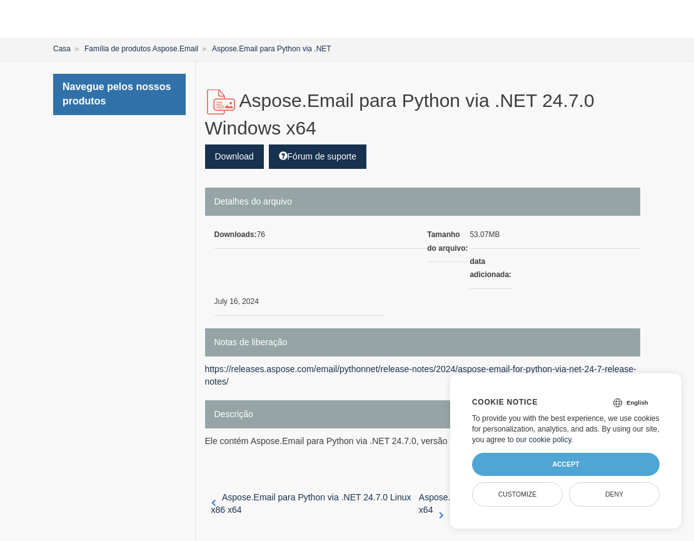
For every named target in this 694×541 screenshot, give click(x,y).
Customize (517, 494)
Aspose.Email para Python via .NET (271, 48)
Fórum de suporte (318, 156)
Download (234, 156)
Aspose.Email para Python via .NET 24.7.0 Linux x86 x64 (311, 503)
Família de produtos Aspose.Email (141, 48)
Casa (62, 48)
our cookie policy (543, 439)
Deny (614, 494)
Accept (565, 464)
